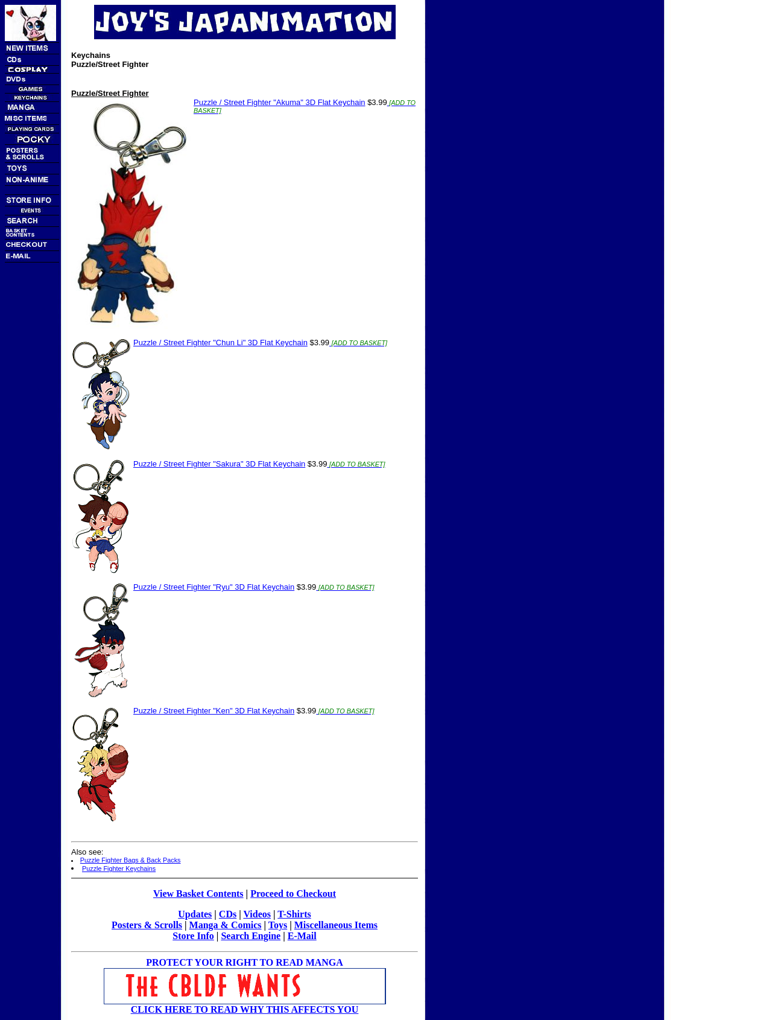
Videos (257, 914)
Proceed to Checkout (293, 893)
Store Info (193, 936)
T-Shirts (294, 914)
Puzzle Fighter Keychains (119, 868)
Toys (277, 925)
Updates (195, 914)
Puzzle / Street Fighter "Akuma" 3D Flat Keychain (279, 102)
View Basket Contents (198, 893)
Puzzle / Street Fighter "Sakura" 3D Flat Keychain (219, 463)
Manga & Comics (225, 925)
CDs (227, 914)
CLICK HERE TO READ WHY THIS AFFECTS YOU (245, 1009)
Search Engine (250, 936)
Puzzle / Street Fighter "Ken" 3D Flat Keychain (213, 710)
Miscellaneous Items (336, 925)
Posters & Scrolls (147, 925)
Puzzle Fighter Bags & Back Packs (130, 860)
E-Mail (302, 936)
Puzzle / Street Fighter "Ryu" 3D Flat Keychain (213, 586)
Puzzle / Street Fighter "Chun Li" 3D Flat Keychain (220, 342)
